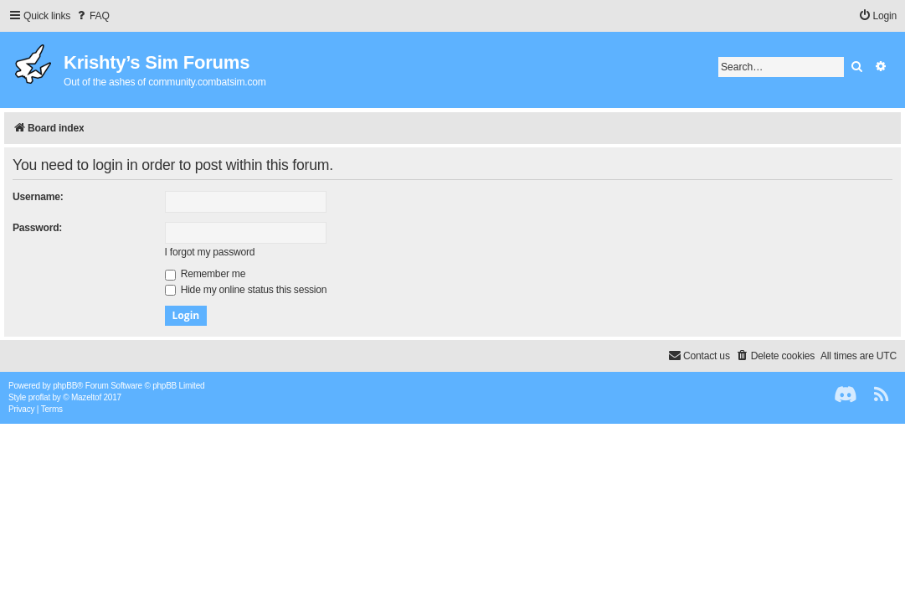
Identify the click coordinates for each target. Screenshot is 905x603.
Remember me (205, 274)
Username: (38, 197)
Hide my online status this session (246, 290)
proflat (39, 397)
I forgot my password (210, 252)
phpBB (65, 385)
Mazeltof (86, 397)
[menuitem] (92, 16)
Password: (37, 228)
